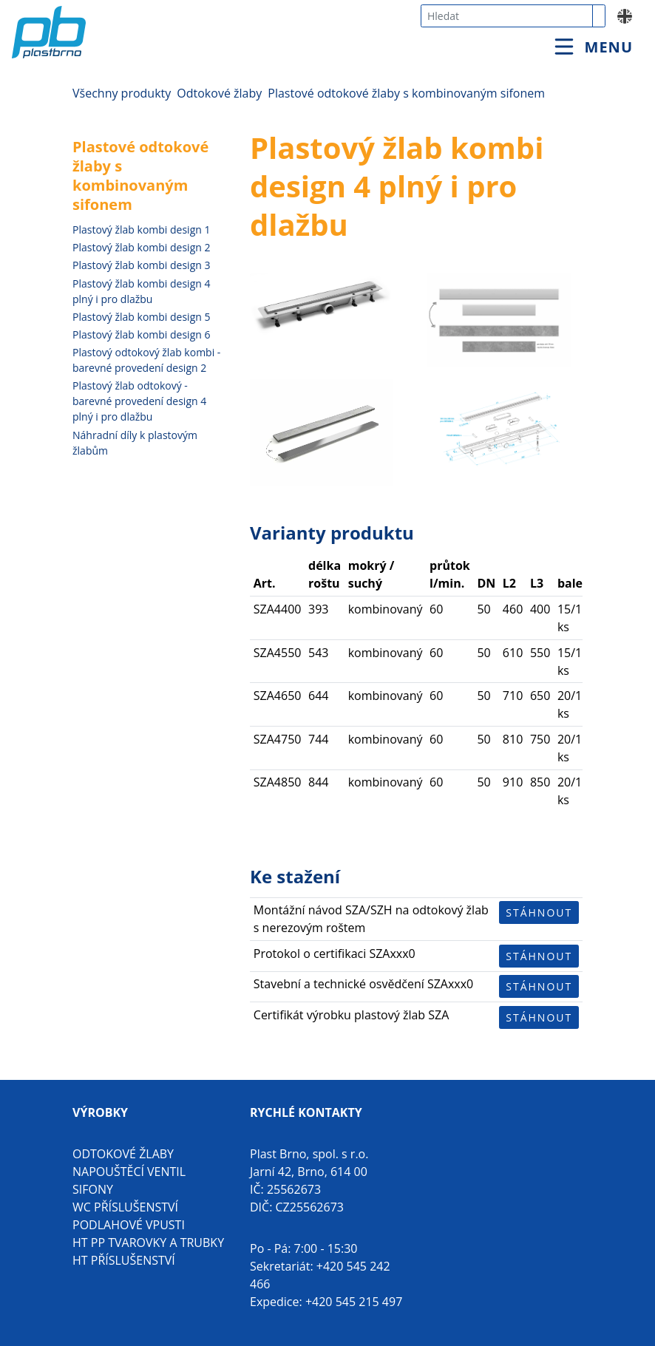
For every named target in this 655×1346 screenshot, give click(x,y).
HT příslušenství (123, 1260)
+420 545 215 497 (353, 1302)
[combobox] (507, 15)
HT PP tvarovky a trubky (148, 1242)
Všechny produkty (121, 93)
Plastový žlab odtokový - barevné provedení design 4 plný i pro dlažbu (139, 401)
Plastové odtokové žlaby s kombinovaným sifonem (406, 93)
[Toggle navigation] (593, 47)
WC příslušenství (125, 1207)
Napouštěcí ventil (129, 1171)
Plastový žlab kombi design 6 (141, 334)
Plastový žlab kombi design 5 (141, 317)
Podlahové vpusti (128, 1225)
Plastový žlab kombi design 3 (141, 265)
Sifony (92, 1189)
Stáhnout (539, 912)
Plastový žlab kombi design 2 (141, 247)
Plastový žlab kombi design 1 (141, 229)
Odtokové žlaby (219, 93)
